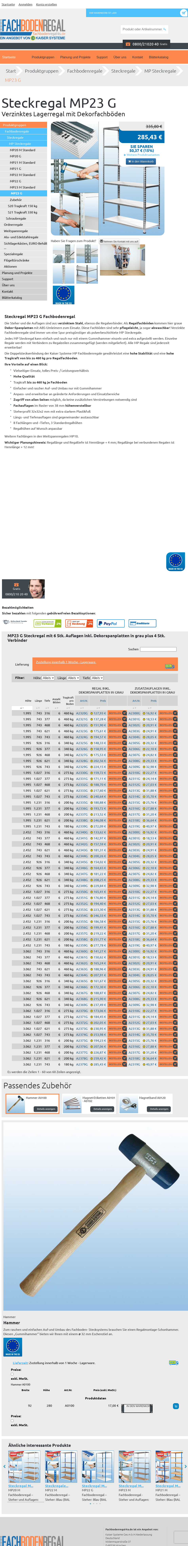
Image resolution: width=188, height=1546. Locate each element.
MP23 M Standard (22, 187)
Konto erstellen (46, 4)
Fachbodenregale (85, 71)
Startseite (8, 4)
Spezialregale (13, 254)
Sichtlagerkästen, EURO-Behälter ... (27, 245)
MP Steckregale (160, 71)
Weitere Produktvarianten (143, 154)
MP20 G (15, 156)
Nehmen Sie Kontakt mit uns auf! (119, 241)
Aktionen (10, 266)
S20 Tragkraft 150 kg (22, 206)
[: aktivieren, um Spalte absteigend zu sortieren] (22, 708)
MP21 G (15, 168)
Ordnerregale (13, 224)
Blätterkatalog (158, 57)
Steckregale (123, 71)
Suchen (152, 649)
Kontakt (137, 57)
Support (101, 57)
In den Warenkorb (141, 161)
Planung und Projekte (75, 57)
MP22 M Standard (22, 175)
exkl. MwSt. (19, 1378)
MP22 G (15, 181)
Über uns (120, 57)
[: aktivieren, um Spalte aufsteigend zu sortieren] (37, 708)
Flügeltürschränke (16, 260)
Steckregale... (56, 1485)
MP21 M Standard (22, 162)
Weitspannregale (16, 231)
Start (11, 71)
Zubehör (16, 200)
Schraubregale (16, 218)
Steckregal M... (20, 1485)
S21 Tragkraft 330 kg (22, 212)
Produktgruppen (43, 57)
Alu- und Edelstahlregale (21, 237)
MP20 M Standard (22, 150)
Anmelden (25, 4)
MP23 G (13, 80)
